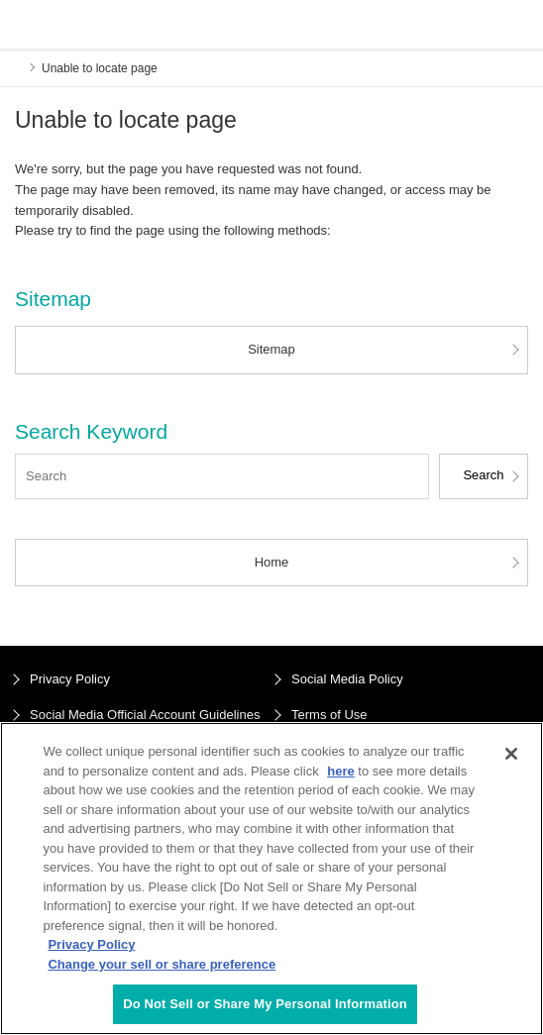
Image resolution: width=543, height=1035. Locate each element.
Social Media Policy (347, 679)
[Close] (511, 754)
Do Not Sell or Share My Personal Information (265, 1003)
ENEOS (65, 25)
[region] (271, 878)
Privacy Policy (70, 679)
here (340, 771)
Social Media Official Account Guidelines (145, 714)
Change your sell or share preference (161, 964)
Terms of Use (329, 714)
